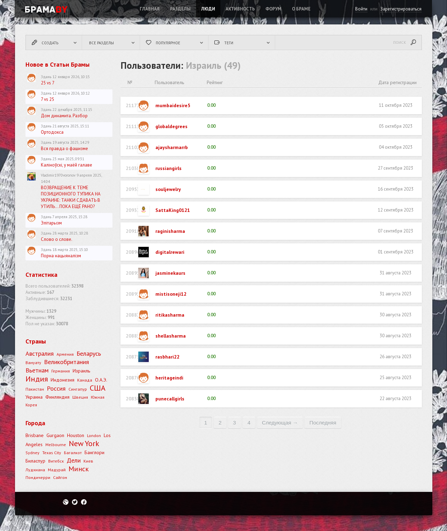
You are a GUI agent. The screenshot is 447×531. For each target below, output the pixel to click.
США (97, 388)
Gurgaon (55, 435)
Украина (34, 397)
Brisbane (34, 435)
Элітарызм (51, 223)
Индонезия (62, 380)
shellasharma (170, 336)
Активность (240, 9)
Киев (88, 461)
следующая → (280, 423)
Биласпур (35, 461)
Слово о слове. (56, 239)
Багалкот (73, 452)
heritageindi (169, 378)
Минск (78, 468)
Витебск (56, 461)
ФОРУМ (273, 9)
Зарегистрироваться (401, 9)
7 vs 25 (47, 99)
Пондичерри (37, 477)
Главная (150, 9)
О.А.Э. (101, 380)
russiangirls (168, 168)
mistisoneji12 (170, 294)
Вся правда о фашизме (64, 149)
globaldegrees (171, 126)
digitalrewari (169, 252)
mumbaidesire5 (172, 105)
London (94, 435)
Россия (56, 388)
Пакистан (34, 389)
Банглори (94, 452)
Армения (65, 354)
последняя (322, 423)
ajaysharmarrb (171, 147)
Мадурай (57, 469)
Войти (361, 9)
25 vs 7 (47, 83)
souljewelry (168, 189)
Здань (46, 76)
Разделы (180, 9)
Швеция (80, 397)
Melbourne (55, 444)
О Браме (301, 9)
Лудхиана (35, 469)
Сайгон (60, 477)
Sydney (32, 452)
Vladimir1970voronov (58, 175)
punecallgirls (169, 399)
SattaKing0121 (172, 210)
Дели (74, 460)
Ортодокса (52, 132)
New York (84, 443)
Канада (84, 380)
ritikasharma (169, 315)
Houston (75, 435)
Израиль (81, 371)
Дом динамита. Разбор (64, 116)
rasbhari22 (167, 357)
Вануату (33, 362)
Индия (36, 379)
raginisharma (170, 231)
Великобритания (66, 362)
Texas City (51, 452)
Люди (208, 9)
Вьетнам (37, 370)
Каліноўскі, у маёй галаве (66, 165)
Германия (60, 371)
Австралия (39, 353)
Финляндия (57, 397)
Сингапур (77, 389)
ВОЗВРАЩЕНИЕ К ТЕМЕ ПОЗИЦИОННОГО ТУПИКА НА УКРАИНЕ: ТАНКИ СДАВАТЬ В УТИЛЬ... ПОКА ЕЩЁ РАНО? (71, 197)
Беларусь (88, 353)
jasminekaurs (170, 273)
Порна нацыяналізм (61, 256)
